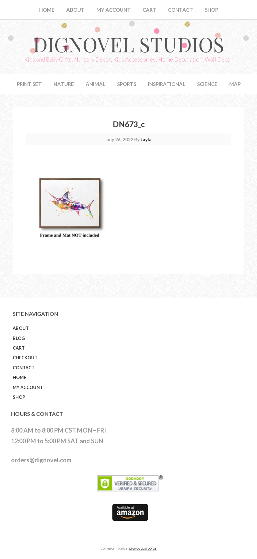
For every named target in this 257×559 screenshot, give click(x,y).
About (21, 328)
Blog (19, 338)
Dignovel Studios (128, 43)
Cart (19, 348)
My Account (28, 387)
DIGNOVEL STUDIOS (143, 548)
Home (19, 377)
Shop (19, 397)
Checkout (25, 357)
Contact (23, 367)
